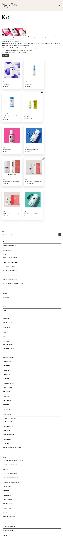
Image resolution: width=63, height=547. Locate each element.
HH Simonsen (7, 298)
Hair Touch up (8, 396)
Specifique (7, 374)
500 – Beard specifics (10, 245)
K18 (4, 306)
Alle (4, 211)
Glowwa (6, 267)
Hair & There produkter (10, 272)
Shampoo (6, 492)
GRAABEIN (7, 288)
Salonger (31, 524)
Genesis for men (9, 353)
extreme (6, 461)
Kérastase (6, 311)
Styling (6, 482)
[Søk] (59, 204)
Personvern (47, 538)
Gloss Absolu (8, 357)
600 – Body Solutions (11, 249)
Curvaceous (8, 456)
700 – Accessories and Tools (13, 253)
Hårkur (5, 276)
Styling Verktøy (8, 500)
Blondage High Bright (11, 448)
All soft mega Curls (10, 443)
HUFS (4, 302)
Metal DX (7, 400)
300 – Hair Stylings (10, 236)
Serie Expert (7, 409)
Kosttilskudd (7, 384)
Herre (4, 281)
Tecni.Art (7, 413)
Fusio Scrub (8, 344)
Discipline (7, 336)
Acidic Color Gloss (10, 435)
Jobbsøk (23, 538)
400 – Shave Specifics (10, 240)
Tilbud (5, 505)
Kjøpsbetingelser (56, 538)
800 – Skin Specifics (10, 258)
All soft (6, 439)
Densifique (7, 331)
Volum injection (9, 486)
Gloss (5, 263)
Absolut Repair (8, 392)
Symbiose (7, 379)
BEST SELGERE (7, 220)
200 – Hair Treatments (11, 232)
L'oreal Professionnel (10, 388)
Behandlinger (31, 528)
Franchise (39, 538)
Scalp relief (7, 478)
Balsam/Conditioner (9, 215)
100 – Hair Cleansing (10, 227)
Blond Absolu (8, 314)
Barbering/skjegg (10, 284)
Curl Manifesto (9, 327)
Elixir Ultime (7, 340)
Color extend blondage (12, 452)
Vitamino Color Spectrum (12, 418)
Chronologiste (9, 323)
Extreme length (9, 465)
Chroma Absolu (9, 318)
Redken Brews (8, 292)
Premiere (6, 366)
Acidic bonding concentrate (13, 430)
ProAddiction (7, 423)
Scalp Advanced (9, 405)
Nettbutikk (31, 532)
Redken (5, 427)
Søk (3, 201)
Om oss (31, 538)
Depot (5, 224)
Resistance (7, 370)
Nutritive (7, 362)
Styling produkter (9, 496)
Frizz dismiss (8, 469)
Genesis (6, 349)
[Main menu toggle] (59, 6)
